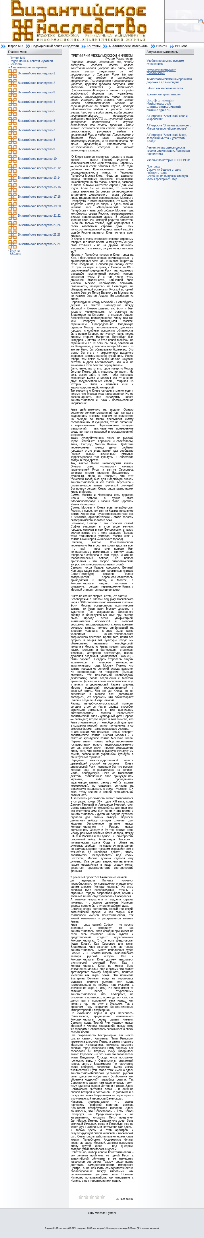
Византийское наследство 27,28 (39, 244)
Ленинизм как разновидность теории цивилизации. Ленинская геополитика (168, 150)
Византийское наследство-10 (37, 158)
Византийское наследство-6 (36, 120)
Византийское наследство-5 (36, 111)
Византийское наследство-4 (36, 101)
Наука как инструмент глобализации (161, 71)
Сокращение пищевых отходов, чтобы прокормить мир (167, 177)
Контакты (94, 46)
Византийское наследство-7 (36, 130)
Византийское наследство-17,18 (39, 196)
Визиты (161, 46)
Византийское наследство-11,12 (39, 168)
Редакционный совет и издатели (55, 46)
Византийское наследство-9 (36, 149)
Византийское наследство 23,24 (39, 225)
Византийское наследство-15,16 (39, 187)
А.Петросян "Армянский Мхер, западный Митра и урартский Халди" (167, 138)
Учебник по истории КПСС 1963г (168, 160)
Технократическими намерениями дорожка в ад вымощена (169, 81)
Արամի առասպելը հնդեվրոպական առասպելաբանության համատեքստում (164, 105)
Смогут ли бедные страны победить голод (164, 171)
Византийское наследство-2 (36, 82)
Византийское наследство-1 (36, 73)
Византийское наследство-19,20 (39, 206)
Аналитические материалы (128, 46)
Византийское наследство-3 (36, 92)
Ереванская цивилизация (163, 94)
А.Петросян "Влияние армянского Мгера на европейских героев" (169, 127)
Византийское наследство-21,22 (39, 215)
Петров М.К (15, 46)
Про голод (153, 166)
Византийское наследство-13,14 (39, 177)
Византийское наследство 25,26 (39, 234)
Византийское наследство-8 (36, 139)
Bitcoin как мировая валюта (165, 88)
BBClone (181, 46)
